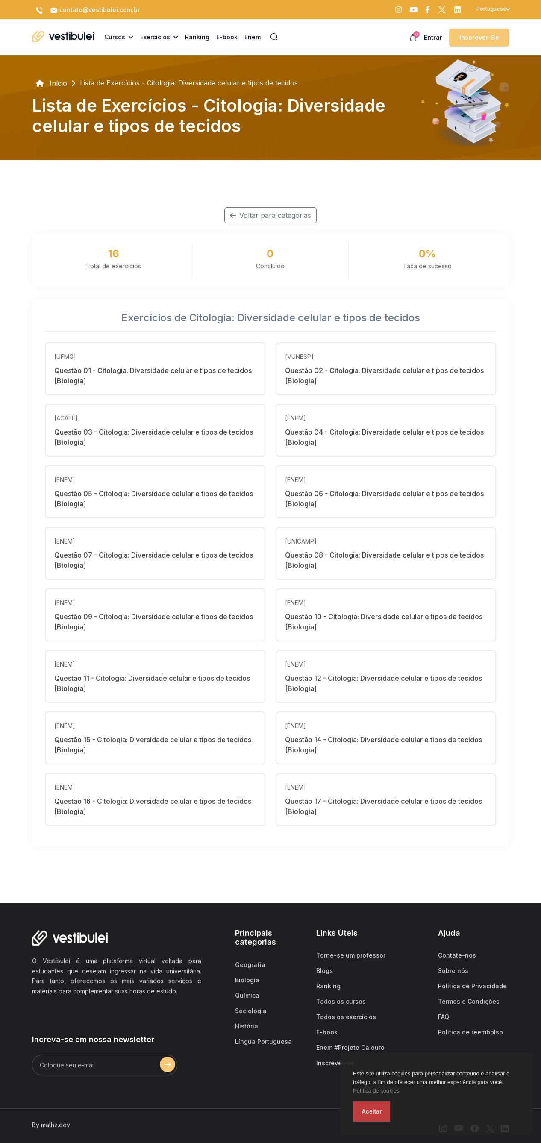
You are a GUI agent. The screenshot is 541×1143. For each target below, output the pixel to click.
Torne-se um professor (350, 955)
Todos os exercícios (346, 1016)
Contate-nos (457, 955)
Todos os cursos (341, 1001)
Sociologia (251, 1010)
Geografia (250, 964)
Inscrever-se (479, 37)
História (246, 1026)
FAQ (443, 1016)
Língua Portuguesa (263, 1041)
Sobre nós (453, 970)
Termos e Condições (469, 1001)
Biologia (247, 980)
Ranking (328, 986)
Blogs (324, 970)
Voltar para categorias (270, 215)
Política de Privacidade (472, 986)
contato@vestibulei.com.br (95, 10)
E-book (327, 1032)
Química (247, 995)
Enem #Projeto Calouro (350, 1047)
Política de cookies (376, 1090)
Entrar (433, 37)
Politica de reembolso (470, 1032)
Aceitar (372, 1111)
